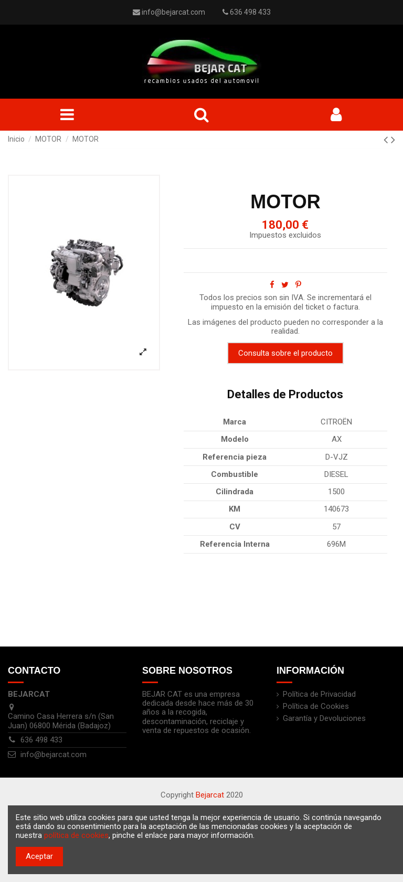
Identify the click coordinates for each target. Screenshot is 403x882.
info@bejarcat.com (173, 12)
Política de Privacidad (319, 694)
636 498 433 (41, 740)
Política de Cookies (316, 706)
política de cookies (76, 835)
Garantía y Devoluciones (324, 718)
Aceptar (39, 856)
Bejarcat (210, 795)
